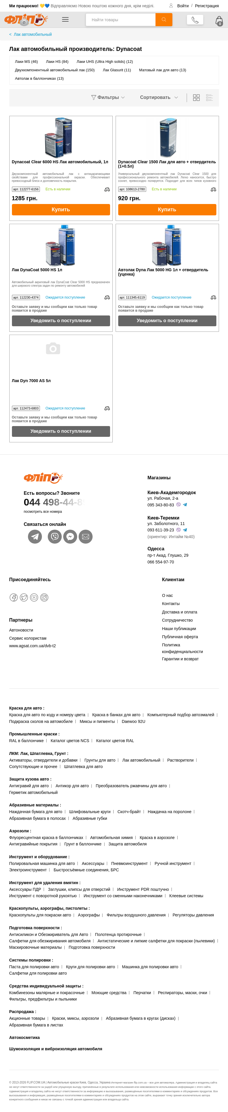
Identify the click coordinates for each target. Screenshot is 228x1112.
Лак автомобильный (141, 760)
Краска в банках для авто (116, 714)
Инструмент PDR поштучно (143, 889)
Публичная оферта (180, 636)
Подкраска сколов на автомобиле (41, 721)
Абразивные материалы (35, 805)
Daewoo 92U (133, 721)
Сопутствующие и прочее (33, 766)
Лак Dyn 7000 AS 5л (31, 381)
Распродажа (22, 1011)
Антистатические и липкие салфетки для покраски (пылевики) (156, 941)
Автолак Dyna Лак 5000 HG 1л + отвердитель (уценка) (163, 272)
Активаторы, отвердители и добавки (43, 760)
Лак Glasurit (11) (117, 70)
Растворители (180, 760)
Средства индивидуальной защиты (46, 986)
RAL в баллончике (26, 740)
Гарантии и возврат (180, 659)
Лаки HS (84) (57, 61)
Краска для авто (27, 708)
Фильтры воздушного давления (136, 915)
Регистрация (207, 5)
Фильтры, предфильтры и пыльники (43, 999)
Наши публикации (179, 628)
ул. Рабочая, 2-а (163, 498)
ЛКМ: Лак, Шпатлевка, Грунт (38, 753)
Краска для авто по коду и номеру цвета (47, 714)
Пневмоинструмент (129, 863)
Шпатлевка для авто (83, 766)
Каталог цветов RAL (115, 740)
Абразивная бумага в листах (36, 1025)
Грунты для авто (99, 760)
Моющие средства (108, 992)
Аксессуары (93, 863)
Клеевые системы (186, 895)
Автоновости (21, 630)
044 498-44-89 (74, 502)
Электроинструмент (28, 870)
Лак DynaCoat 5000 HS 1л (37, 270)
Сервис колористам (28, 638)
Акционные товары (27, 1018)
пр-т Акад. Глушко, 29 (168, 555)
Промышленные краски (34, 734)
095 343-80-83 (161, 505)
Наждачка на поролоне (169, 811)
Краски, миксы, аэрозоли (75, 1018)
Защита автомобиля (127, 844)
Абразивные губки (90, 818)
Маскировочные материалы (35, 947)
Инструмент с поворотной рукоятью (43, 895)
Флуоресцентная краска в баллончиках (46, 837)
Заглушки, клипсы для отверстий (79, 889)
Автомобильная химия (111, 837)
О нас (167, 595)
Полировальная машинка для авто (42, 863)
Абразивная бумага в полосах (37, 818)
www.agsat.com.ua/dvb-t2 (32, 645)
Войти (183, 5)
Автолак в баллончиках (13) (39, 78)
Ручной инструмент (173, 863)
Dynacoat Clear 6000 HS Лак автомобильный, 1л (60, 162)
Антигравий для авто (29, 785)
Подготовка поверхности (35, 927)
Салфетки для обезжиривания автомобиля (50, 941)
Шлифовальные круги (90, 811)
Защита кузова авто (30, 779)
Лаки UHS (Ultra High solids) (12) (105, 61)
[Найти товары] (120, 19)
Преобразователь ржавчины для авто (131, 785)
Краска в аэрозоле (157, 837)
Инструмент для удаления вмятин (45, 882)
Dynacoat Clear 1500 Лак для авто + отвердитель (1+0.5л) (167, 164)
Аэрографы (89, 915)
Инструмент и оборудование (39, 856)
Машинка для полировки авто (150, 966)
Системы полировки (31, 960)
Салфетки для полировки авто (38, 973)
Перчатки (142, 992)
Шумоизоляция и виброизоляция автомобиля (55, 1049)
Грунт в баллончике (82, 844)
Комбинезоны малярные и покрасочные (47, 992)
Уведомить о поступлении (61, 320)
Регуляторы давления (193, 915)
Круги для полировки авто (90, 966)
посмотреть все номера (43, 512)
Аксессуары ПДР (25, 889)
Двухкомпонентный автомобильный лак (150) (55, 70)
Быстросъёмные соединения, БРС (86, 870)
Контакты (171, 603)
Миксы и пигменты (97, 721)
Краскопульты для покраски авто (40, 915)
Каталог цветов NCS (70, 740)
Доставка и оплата (179, 612)
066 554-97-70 (161, 562)
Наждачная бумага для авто (35, 811)
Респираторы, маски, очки (182, 992)
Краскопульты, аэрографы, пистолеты (49, 908)
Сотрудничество (177, 620)
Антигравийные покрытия (33, 844)
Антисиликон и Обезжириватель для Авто (48, 934)
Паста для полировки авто (34, 966)
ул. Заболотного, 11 (166, 523)
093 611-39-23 (161, 530)
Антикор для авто (72, 785)
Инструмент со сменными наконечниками (123, 895)
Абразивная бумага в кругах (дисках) (141, 1018)
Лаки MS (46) (26, 61)
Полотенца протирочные (118, 934)
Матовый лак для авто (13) (162, 70)
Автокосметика (24, 1037)
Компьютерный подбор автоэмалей (180, 714)
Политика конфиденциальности (182, 648)
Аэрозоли (20, 831)
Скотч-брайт (129, 811)
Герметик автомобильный (33, 792)
